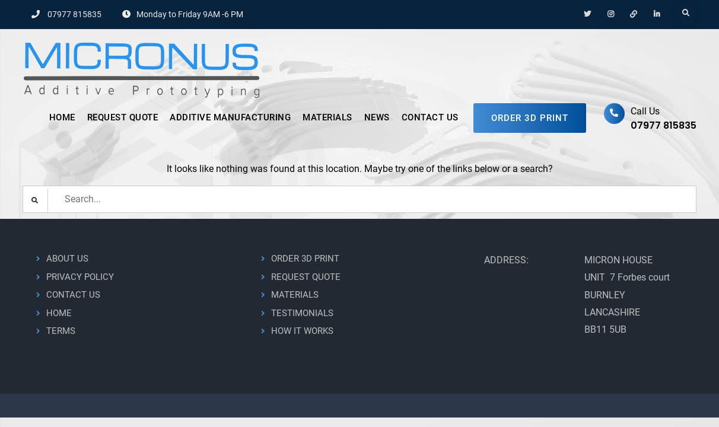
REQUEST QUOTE (122, 117)
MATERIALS (327, 117)
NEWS (377, 117)
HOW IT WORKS (302, 331)
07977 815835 (74, 14)
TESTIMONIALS (302, 313)
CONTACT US (430, 117)
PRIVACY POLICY (80, 277)
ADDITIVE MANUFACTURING (230, 117)
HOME (62, 117)
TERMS (60, 331)
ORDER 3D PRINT (529, 118)
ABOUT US (67, 258)
